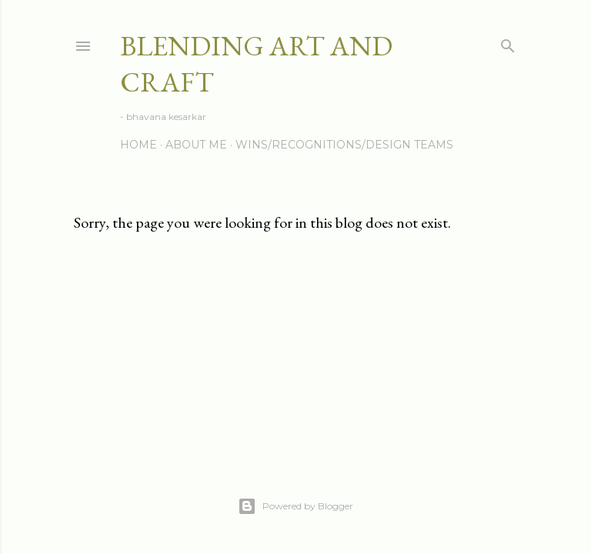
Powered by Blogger (295, 506)
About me (196, 145)
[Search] (508, 43)
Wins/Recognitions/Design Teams (344, 145)
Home (138, 145)
